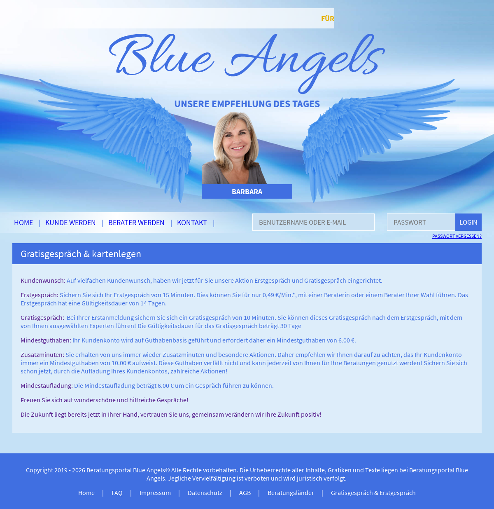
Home (23, 222)
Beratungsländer (291, 492)
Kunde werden (70, 222)
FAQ (117, 492)
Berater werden (136, 222)
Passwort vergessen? (457, 236)
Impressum (155, 492)
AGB (245, 492)
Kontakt (192, 222)
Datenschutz (205, 492)
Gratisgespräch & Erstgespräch (373, 492)
